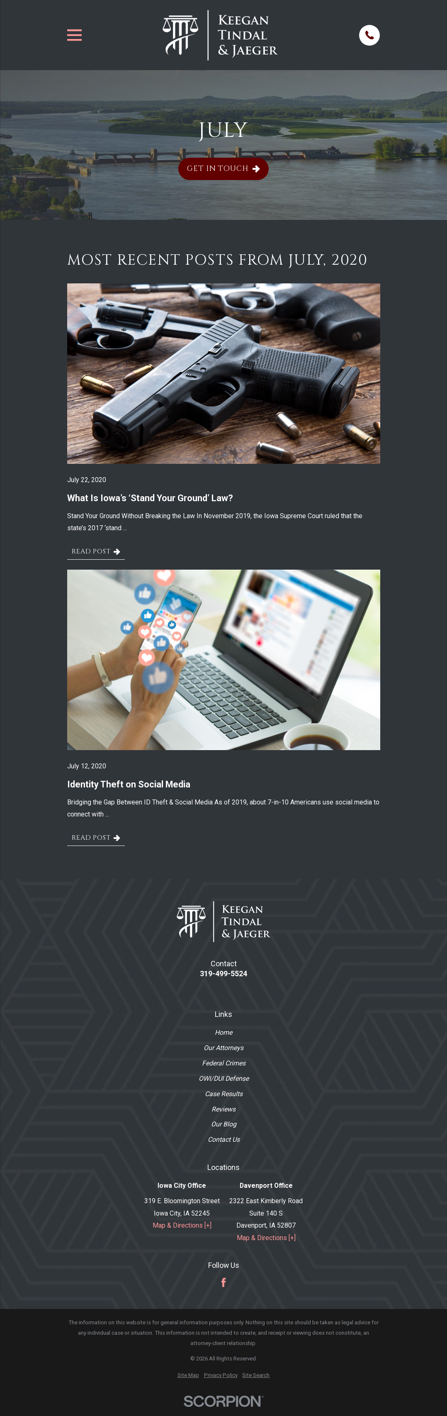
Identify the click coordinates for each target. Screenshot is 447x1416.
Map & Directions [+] (182, 1225)
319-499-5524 (223, 973)
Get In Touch (223, 169)
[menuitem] (188, 1375)
